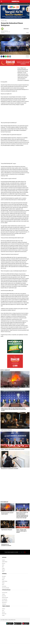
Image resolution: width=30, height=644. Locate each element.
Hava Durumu (4, 602)
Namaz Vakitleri (4, 600)
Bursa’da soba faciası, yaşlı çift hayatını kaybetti (10, 3)
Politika (27, 32)
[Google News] (27, 57)
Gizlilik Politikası (4, 561)
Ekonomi (3, 563)
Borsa (3, 584)
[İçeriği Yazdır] (10, 56)
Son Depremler (4, 599)
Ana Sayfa (4, 576)
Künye (3, 579)
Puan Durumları (4, 592)
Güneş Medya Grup (11, 619)
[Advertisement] (15, 114)
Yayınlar (3, 594)
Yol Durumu (4, 604)
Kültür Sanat (4, 613)
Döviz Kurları (4, 586)
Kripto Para (4, 595)
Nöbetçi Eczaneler (5, 597)
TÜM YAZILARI (26, 28)
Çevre (3, 610)
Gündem (3, 560)
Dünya (3, 571)
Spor (3, 566)
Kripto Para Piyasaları (5, 587)
